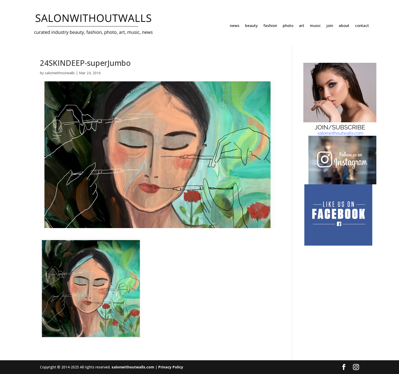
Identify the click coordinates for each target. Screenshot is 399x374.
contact (362, 26)
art (301, 26)
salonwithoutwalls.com (132, 367)
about (344, 26)
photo (288, 26)
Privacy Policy (170, 367)
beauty (251, 26)
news (234, 26)
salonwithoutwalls (60, 72)
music (315, 26)
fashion (270, 26)
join (329, 26)
